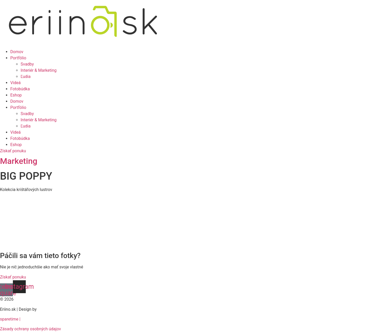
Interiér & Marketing (39, 70)
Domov (16, 51)
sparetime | (10, 319)
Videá (15, 82)
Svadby (27, 64)
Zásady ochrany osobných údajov (30, 328)
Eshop (16, 95)
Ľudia (26, 76)
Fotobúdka (20, 88)
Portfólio (18, 57)
